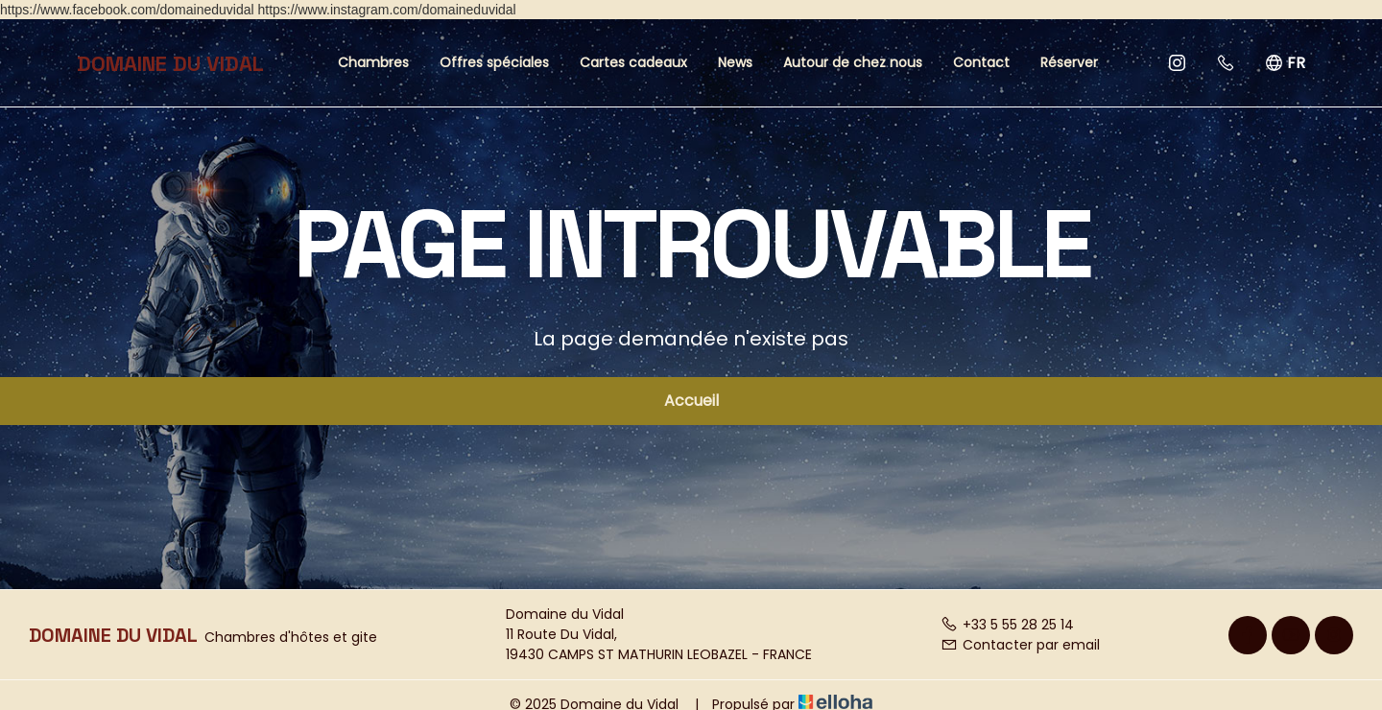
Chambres (373, 62)
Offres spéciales (494, 62)
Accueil (691, 401)
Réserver (1069, 62)
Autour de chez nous (852, 62)
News (735, 62)
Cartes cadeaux (633, 62)
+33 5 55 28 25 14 (1007, 624)
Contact (981, 62)
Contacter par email (1020, 644)
